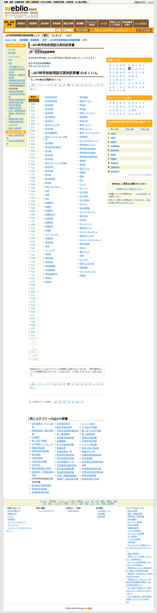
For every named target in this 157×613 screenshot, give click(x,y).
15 (77, 85)
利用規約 (11, 519)
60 (77, 402)
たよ (33, 228)
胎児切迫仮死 (51, 101)
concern (115, 167)
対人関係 (84, 192)
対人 (82, 180)
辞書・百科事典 (14, 128)
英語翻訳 (80, 23)
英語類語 (33, 23)
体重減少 (49, 210)
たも (33, 218)
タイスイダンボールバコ (91, 240)
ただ (33, 291)
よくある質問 (141, 194)
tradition (115, 146)
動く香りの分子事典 (91, 431)
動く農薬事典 (63, 434)
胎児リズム (85, 168)
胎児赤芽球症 (51, 97)
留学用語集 (87, 458)
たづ (33, 298)
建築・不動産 (106, 501)
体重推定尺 (50, 214)
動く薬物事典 (88, 434)
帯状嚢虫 (84, 117)
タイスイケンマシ (88, 212)
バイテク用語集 (89, 444)
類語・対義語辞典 (17, 2)
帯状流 (83, 164)
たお (33, 117)
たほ (33, 201)
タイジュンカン (52, 234)
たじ (33, 278)
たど (33, 305)
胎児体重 (49, 109)
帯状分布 (84, 121)
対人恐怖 (84, 196)
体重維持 (49, 203)
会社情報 (101, 514)
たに (33, 174)
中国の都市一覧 (64, 451)
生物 (81, 504)
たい (33, 107)
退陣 (82, 176)
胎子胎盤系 (50, 117)
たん (33, 254)
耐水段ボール (86, 228)
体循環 (48, 230)
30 (64, 402)
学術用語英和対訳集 (91, 468)
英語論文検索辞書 (65, 468)
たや (33, 221)
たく (33, 127)
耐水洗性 (84, 216)
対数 (82, 255)
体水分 (83, 248)
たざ (33, 274)
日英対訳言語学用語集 (92, 472)
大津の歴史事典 (39, 461)
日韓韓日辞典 (58, 2)
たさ (33, 137)
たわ (33, 248)
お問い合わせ (73, 511)
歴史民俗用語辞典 (65, 458)
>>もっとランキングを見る (140, 175)
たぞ (33, 288)
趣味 (66, 504)
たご (33, 271)
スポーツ (74, 504)
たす (33, 144)
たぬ (33, 177)
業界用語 (12, 53)
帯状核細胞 (50, 266)
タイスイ (84, 204)
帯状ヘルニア (86, 125)
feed (113, 154)
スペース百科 (88, 423)
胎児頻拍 (49, 167)
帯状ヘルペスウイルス (90, 133)
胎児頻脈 (49, 171)
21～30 (144, 129)
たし (33, 140)
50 (73, 402)
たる (33, 238)
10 (55, 85)
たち (33, 157)
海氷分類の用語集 (90, 448)
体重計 (48, 207)
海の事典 (36, 454)
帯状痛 (83, 109)
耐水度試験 (85, 244)
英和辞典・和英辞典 (29, 40)
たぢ (33, 295)
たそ (33, 151)
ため (33, 214)
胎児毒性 (49, 143)
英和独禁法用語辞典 (66, 465)
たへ (33, 197)
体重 (47, 195)
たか (33, 120)
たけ (33, 130)
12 (64, 85)
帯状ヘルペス (86, 129)
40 (69, 402)
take (113, 137)
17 (86, 85)
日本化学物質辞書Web (67, 431)
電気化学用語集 (89, 437)
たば (33, 308)
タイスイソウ (86, 224)
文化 (44, 504)
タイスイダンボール (89, 232)
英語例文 (21, 23)
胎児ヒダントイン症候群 (56, 163)
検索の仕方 (12, 514)
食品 (87, 504)
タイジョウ (50, 250)
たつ (33, 160)
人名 (92, 504)
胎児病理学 (50, 179)
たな (33, 171)
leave (113, 158)
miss (113, 133)
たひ (33, 191)
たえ (33, 114)
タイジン (84, 188)
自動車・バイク (83, 501)
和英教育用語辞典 (40, 492)
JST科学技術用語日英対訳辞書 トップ (23, 35)
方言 (98, 504)
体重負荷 (49, 222)
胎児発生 (49, 155)
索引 (46, 35)
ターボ (104, 23)
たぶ (33, 315)
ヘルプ (150, 2)
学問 (44, 40)
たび (33, 311)
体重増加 (49, 218)
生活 (50, 504)
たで (33, 301)
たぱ (33, 325)
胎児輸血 (49, 242)
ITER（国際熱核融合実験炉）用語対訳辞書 (17, 113)
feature (114, 163)
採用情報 (101, 516)
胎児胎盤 (49, 113)
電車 (73, 501)
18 (90, 85)
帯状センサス (86, 101)
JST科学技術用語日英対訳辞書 (65, 40)
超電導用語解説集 (65, 437)
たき (33, 124)
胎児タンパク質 (52, 125)
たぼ (33, 321)
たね (33, 181)
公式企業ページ (104, 511)
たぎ (33, 261)
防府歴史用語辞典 (65, 455)
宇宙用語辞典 (63, 423)
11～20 (129, 129)
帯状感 (48, 278)
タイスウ (84, 259)
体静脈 (83, 160)
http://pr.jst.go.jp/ (41, 66)
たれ (33, 241)
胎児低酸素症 (51, 133)
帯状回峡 (49, 258)
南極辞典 (61, 448)
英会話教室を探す (127, 23)
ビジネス (12, 49)
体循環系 (49, 238)
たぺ (33, 335)
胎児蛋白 (49, 121)
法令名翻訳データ (65, 462)
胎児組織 (49, 105)
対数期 (83, 275)
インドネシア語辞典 (136, 534)
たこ (33, 134)
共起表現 (45, 23)
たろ (33, 244)
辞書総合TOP (139, 2)
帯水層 (83, 220)
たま (33, 204)
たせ (33, 147)
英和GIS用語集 (89, 475)
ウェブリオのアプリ (46, 511)
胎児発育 (49, 159)
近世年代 (36, 465)
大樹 (47, 191)
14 (73, 85)
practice (115, 171)
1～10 (114, 129)
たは (33, 187)
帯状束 (83, 105)
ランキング (56, 35)
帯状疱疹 (84, 137)
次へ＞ (33, 89)
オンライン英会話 (92, 23)
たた (33, 154)
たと (33, 167)
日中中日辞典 (46, 2)
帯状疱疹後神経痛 (88, 149)
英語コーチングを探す (116, 23)
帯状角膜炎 (50, 270)
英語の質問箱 (133, 554)
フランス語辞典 (134, 531)
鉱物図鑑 (61, 441)
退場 (47, 246)
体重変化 (49, 226)
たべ (33, 318)
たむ (33, 211)
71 (102, 85)
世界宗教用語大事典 (41, 468)
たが (33, 258)
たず (33, 281)
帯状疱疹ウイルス (88, 145)
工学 (10, 60)
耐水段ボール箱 (87, 236)
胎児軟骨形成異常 (53, 147)
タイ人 (83, 184)
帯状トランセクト (88, 113)
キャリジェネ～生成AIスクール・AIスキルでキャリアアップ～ (138, 548)
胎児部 (48, 183)
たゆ (33, 224)
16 (81, 85)
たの (33, 184)
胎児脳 (48, 151)
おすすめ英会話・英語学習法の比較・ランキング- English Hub (138, 599)
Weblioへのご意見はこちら (129, 189)
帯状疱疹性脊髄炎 (88, 152)
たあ (33, 104)
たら (33, 231)
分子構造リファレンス (42, 444)
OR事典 (36, 437)
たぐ (33, 265)
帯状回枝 (49, 262)
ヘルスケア (12, 125)
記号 (134, 110)
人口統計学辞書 (89, 427)
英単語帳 (57, 23)
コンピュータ (13, 56)
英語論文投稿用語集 (41, 485)
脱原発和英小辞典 (90, 479)
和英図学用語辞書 (65, 472)
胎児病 (48, 175)
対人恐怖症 (85, 200)
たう (33, 110)
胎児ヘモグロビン (53, 187)
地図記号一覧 (88, 451)
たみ (33, 207)
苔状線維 (84, 97)
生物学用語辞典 (89, 441)
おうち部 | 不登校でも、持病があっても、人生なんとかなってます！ (138, 590)
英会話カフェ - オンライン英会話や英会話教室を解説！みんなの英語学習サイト (138, 582)
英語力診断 (68, 23)
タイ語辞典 (132, 536)
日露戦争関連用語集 (91, 455)
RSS (90, 608)
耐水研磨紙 (85, 208)
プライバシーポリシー (17, 522)
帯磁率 (83, 172)
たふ (33, 194)
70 (97, 85)
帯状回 (48, 254)
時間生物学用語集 (40, 451)
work (113, 142)
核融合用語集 (38, 448)
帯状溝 (48, 282)
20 (60, 402)
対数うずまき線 (87, 263)
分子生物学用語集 (65, 444)
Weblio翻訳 (132, 519)
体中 (47, 199)
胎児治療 (49, 129)
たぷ (33, 332)
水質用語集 (37, 458)
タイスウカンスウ (88, 271)
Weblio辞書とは (14, 511)
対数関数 (84, 267)
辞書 (6, 2)
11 (60, 85)
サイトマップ (13, 525)
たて (33, 164)
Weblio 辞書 (10, 40)
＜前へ (33, 85)
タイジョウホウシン (89, 141)
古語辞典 (69, 2)
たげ (33, 268)
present (115, 150)
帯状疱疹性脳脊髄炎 (89, 156)
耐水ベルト (85, 252)
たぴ (33, 328)
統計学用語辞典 (64, 427)
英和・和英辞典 (32, 2)
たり (33, 234)
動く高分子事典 (39, 440)
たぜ (33, 285)
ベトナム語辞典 (134, 539)
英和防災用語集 (39, 489)
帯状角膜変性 (51, 274)
